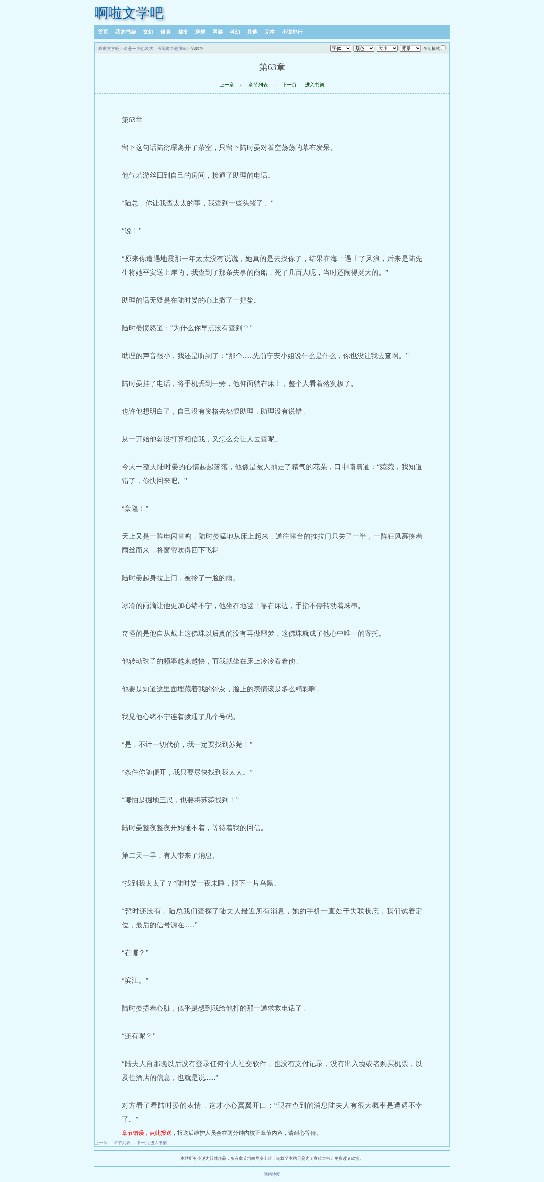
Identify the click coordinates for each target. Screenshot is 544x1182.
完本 (269, 32)
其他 (252, 32)
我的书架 (125, 32)
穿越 (200, 32)
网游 (217, 32)
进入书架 (314, 84)
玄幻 (148, 32)
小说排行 (292, 32)
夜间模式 (431, 48)
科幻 (235, 32)
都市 (183, 32)
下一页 (289, 84)
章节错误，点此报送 (147, 1133)
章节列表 (258, 84)
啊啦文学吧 (129, 13)
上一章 (227, 84)
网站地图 (272, 1174)
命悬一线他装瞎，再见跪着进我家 (155, 48)
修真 (165, 32)
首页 (103, 32)
